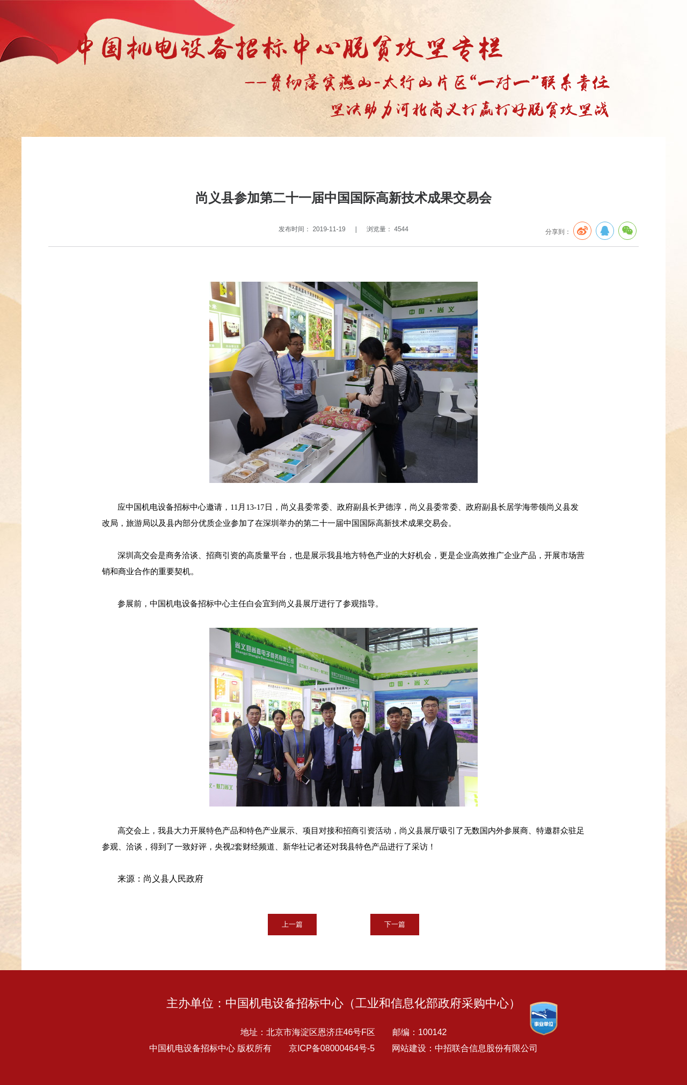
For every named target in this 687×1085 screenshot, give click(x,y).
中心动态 (171, 159)
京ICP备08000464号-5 (332, 1048)
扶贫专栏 (136, 159)
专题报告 (102, 159)
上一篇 (292, 924)
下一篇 (394, 924)
